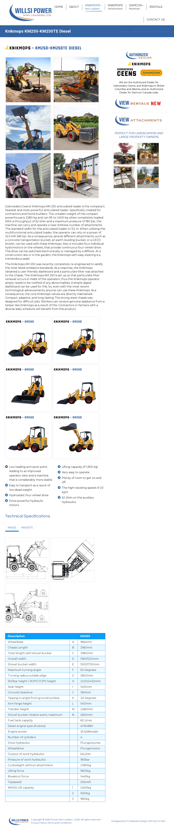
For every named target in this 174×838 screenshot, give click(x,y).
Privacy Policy (38, 832)
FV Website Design (136, 830)
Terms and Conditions (59, 832)
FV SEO (161, 830)
